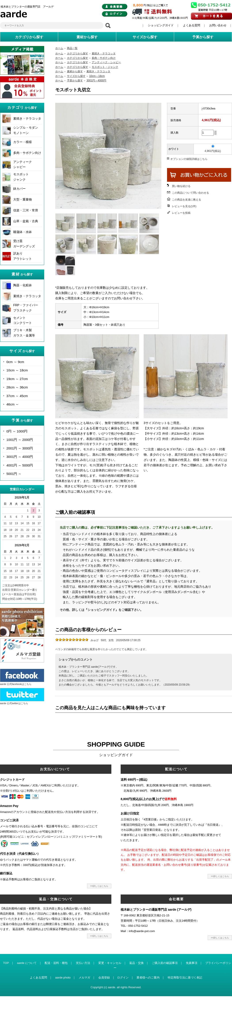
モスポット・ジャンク (105, 67)
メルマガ (84, 977)
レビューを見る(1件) (184, 206)
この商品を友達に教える (186, 199)
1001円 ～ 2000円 (19, 439)
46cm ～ (12, 404)
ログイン (123, 977)
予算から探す (75, 80)
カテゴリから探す (77, 53)
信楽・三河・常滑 (25, 210)
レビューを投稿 (181, 212)
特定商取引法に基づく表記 (185, 977)
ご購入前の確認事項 (165, 963)
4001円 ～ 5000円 (19, 465)
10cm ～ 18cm (17, 370)
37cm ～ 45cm (17, 396)
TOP (6, 963)
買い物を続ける (181, 186)
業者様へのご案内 (148, 977)
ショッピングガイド (161, 25)
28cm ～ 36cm (17, 387)
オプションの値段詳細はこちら (188, 159)
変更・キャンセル (109, 963)
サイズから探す (76, 76)
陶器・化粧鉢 (22, 285)
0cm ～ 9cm (15, 362)
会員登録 (104, 977)
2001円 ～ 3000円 (19, 448)
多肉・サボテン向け (27, 153)
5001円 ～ (13, 474)
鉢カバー (19, 188)
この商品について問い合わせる (190, 192)
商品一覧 (72, 48)
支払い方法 (83, 963)
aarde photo (62, 977)
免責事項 (191, 963)
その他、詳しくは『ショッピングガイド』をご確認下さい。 (101, 610)
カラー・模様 (22, 142)
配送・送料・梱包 (56, 963)
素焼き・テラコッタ (27, 118)
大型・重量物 (22, 199)
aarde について (27, 963)
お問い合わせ (217, 25)
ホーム (59, 48)
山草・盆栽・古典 (25, 221)
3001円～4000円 (96, 80)
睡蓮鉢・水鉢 (22, 232)
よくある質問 (191, 25)
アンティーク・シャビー (106, 62)
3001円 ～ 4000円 (19, 457)
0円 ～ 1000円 (16, 431)
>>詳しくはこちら (99, 886)
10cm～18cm (97, 76)
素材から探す (75, 71)
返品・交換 (136, 963)
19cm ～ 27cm (17, 379)
